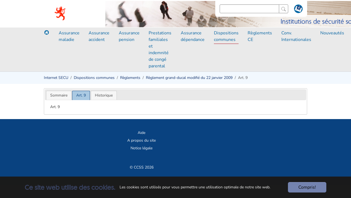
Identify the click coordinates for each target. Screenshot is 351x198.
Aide (141, 132)
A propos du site (141, 140)
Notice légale (141, 148)
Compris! (307, 187)
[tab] (59, 95)
